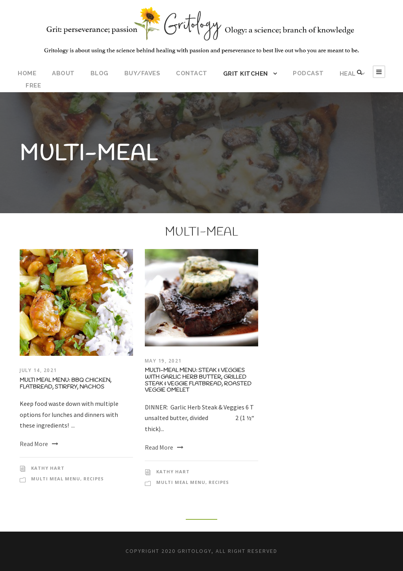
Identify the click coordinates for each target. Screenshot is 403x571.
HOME (27, 73)
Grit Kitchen (245, 73)
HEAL (348, 73)
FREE (33, 85)
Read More (39, 444)
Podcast (308, 73)
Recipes (93, 479)
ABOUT (63, 73)
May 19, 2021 (163, 360)
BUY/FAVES (142, 73)
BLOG (100, 73)
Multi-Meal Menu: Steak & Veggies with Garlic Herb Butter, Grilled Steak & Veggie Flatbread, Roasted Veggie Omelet (198, 380)
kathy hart (48, 468)
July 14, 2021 (38, 370)
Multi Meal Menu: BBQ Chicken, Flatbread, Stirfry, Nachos (65, 384)
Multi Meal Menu (55, 479)
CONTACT (191, 73)
